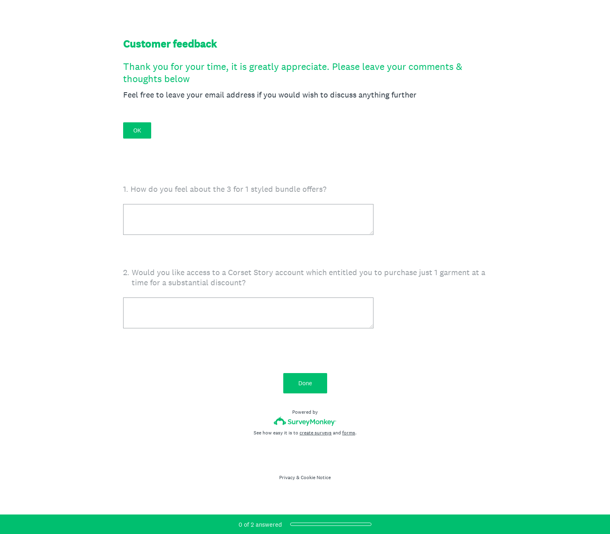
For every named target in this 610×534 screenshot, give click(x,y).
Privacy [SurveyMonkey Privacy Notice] (287, 477)
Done (305, 383)
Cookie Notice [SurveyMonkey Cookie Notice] (316, 477)
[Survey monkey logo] (305, 421)
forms (348, 433)
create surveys (316, 433)
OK (137, 130)
